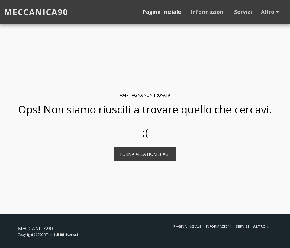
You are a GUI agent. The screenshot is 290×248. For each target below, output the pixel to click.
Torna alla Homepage (145, 154)
